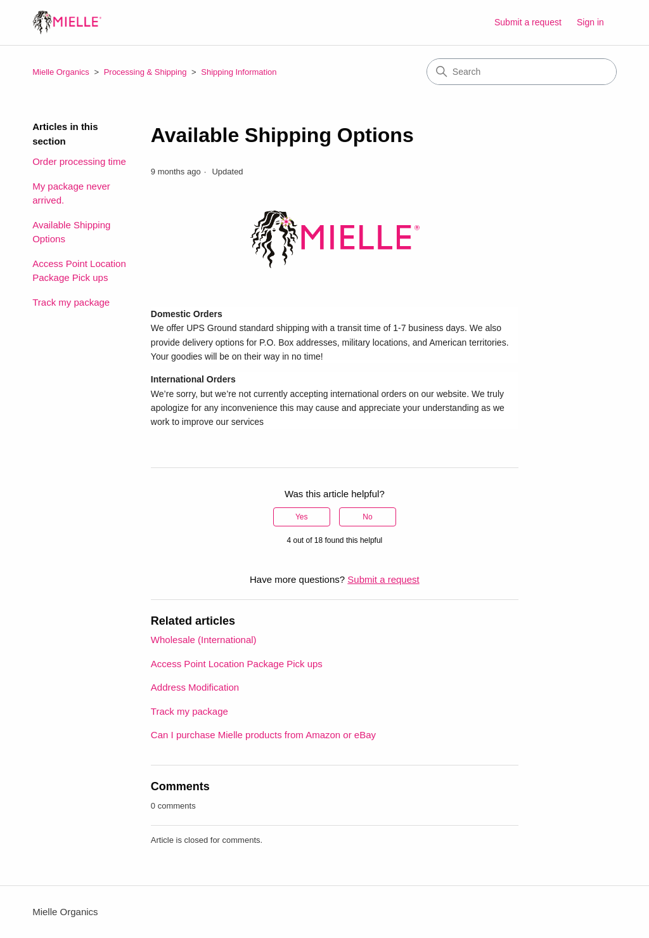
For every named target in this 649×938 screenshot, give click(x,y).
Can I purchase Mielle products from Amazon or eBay (263, 734)
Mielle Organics (60, 72)
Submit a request (528, 22)
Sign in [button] (590, 22)
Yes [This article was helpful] (301, 516)
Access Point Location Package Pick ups (79, 270)
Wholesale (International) (204, 639)
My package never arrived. (71, 193)
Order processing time (79, 161)
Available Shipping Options (71, 232)
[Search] (521, 71)
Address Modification (195, 687)
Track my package (71, 302)
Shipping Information (238, 72)
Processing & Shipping (146, 72)
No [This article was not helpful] (367, 516)
